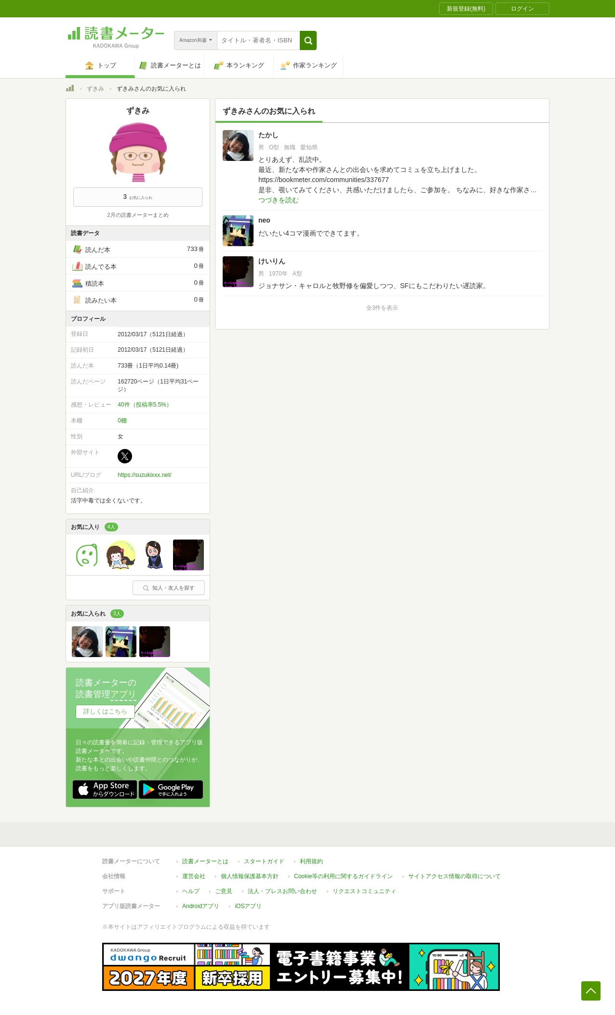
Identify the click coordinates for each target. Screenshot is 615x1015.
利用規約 (311, 861)
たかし (268, 135)
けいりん (271, 261)
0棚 (122, 420)
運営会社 (193, 876)
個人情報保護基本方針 (250, 876)
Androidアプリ (200, 906)
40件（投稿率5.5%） (145, 404)
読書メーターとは (205, 861)
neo (264, 220)
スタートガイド (264, 861)
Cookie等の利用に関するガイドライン (343, 876)
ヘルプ (191, 891)
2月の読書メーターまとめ (137, 215)
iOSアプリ (248, 906)
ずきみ (95, 88)
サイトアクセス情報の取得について (454, 876)
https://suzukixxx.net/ (144, 475)
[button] (308, 40)
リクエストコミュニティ (364, 891)
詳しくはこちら (105, 711)
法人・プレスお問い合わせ (282, 891)
